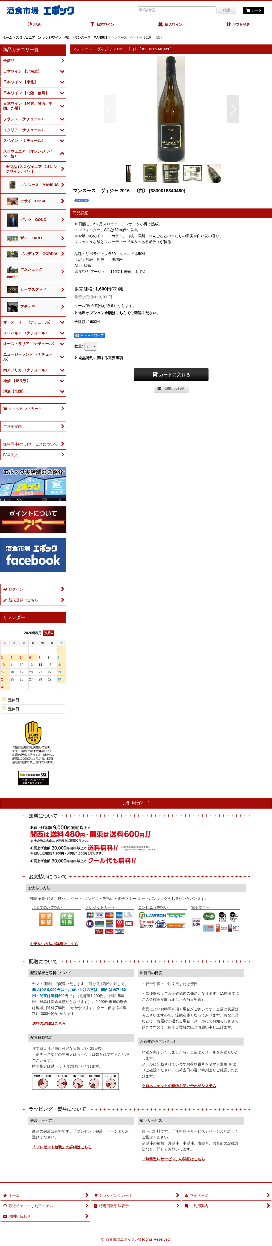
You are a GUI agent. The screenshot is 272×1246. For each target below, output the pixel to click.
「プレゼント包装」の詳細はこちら (62, 1147)
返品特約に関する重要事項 (98, 358)
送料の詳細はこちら (49, 1023)
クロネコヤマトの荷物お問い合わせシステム (179, 1086)
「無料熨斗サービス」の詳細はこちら (173, 1159)
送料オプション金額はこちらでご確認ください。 (117, 313)
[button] (110, 109)
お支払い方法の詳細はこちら (54, 944)
